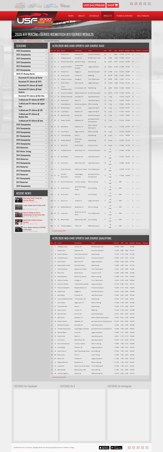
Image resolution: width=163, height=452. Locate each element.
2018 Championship (31, 132)
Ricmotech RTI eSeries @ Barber (33, 77)
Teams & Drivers (124, 16)
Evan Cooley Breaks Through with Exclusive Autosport (32, 199)
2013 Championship (31, 163)
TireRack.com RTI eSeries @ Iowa (33, 120)
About (81, 16)
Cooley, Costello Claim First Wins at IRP (34, 205)
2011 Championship (31, 178)
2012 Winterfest (31, 174)
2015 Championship (31, 143)
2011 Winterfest (31, 182)
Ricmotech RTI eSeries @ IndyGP (33, 85)
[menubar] (108, 16)
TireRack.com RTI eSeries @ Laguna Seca (33, 105)
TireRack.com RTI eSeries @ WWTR (33, 99)
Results (108, 16)
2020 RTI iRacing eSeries (34, 41)
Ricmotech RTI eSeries (52, 41)
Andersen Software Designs (65, 447)
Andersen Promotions (25, 447)
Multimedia (143, 16)
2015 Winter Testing (31, 151)
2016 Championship (31, 140)
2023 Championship (31, 62)
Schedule (94, 16)
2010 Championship (31, 186)
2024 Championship (31, 58)
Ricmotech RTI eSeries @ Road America (33, 90)
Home (15, 41)
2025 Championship (31, 54)
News (71, 16)
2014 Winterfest (31, 159)
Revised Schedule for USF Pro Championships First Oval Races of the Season (34, 215)
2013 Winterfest (31, 166)
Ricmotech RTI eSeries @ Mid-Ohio (33, 95)
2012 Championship (31, 170)
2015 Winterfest (31, 147)
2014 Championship (31, 155)
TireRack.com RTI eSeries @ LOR (33, 110)
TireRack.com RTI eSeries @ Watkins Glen (33, 115)
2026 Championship (31, 50)
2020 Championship (31, 124)
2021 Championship (31, 70)
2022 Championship (31, 66)
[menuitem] (71, 16)
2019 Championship (31, 128)
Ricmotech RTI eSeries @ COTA (33, 81)
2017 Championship (31, 136)
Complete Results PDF (59, 231)
